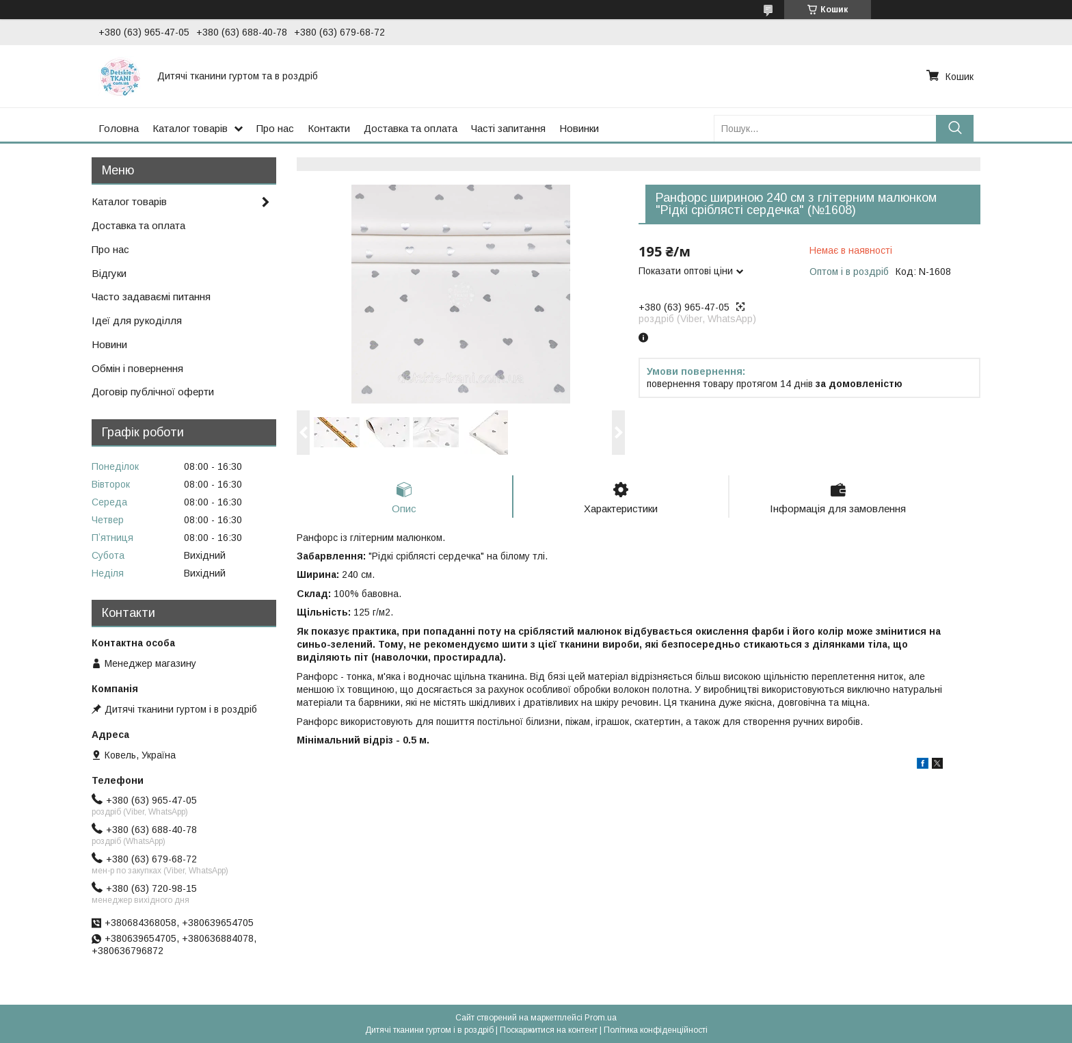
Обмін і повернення (137, 368)
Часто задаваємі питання (151, 296)
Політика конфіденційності (656, 1030)
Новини (109, 344)
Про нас (275, 128)
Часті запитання (508, 128)
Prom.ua (601, 1017)
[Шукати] (955, 128)
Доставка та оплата (410, 128)
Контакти (329, 128)
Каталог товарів (190, 128)
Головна (118, 128)
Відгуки (109, 273)
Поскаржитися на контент (549, 1030)
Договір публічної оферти (153, 391)
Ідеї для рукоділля (137, 320)
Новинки (579, 128)
